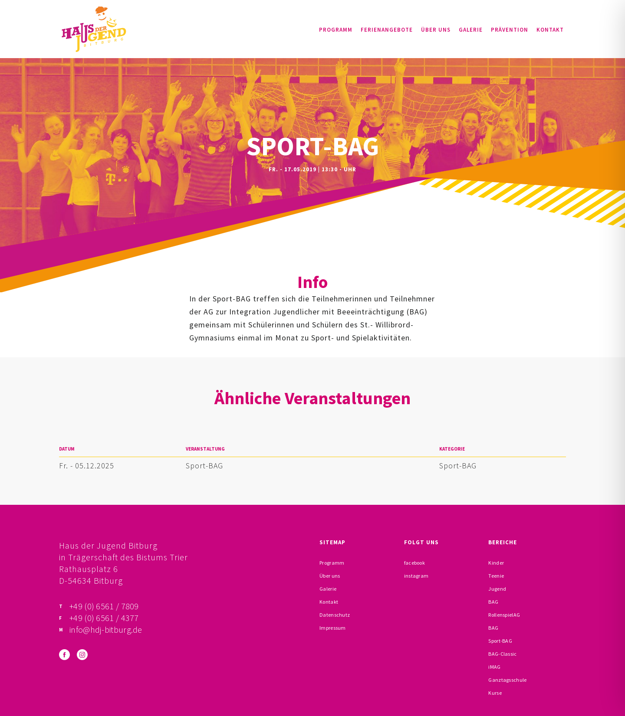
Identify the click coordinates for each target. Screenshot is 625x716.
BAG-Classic (502, 654)
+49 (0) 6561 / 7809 (104, 606)
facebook (414, 562)
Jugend (497, 588)
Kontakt (550, 29)
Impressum (332, 627)
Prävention (509, 29)
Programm (335, 29)
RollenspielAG (504, 614)
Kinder (496, 562)
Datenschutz (334, 614)
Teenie (496, 575)
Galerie (471, 29)
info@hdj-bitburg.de (105, 629)
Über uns (436, 29)
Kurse (495, 693)
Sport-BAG (204, 466)
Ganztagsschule (507, 680)
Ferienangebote (387, 29)
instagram (416, 575)
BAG (493, 601)
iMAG (494, 667)
